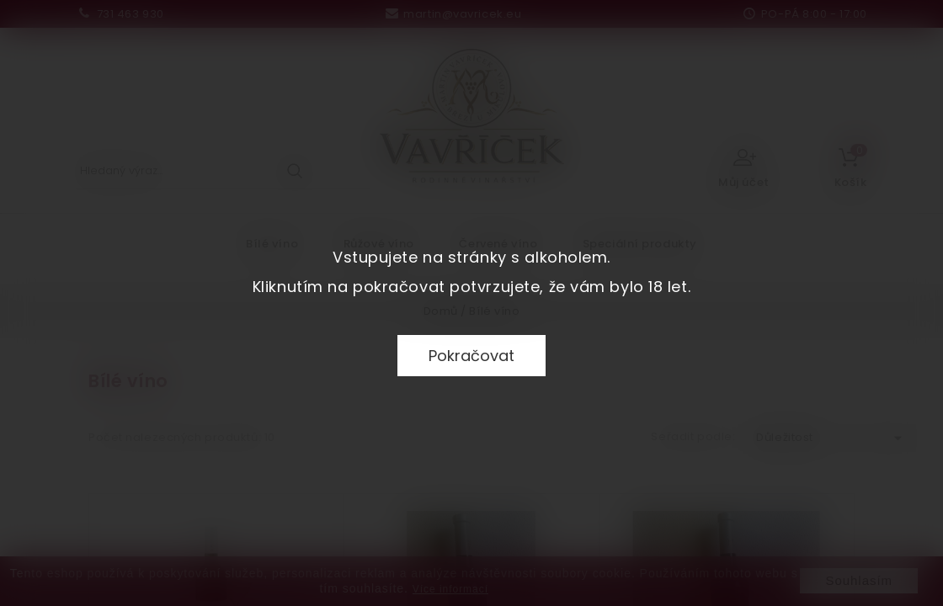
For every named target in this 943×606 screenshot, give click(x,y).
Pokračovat (471, 355)
